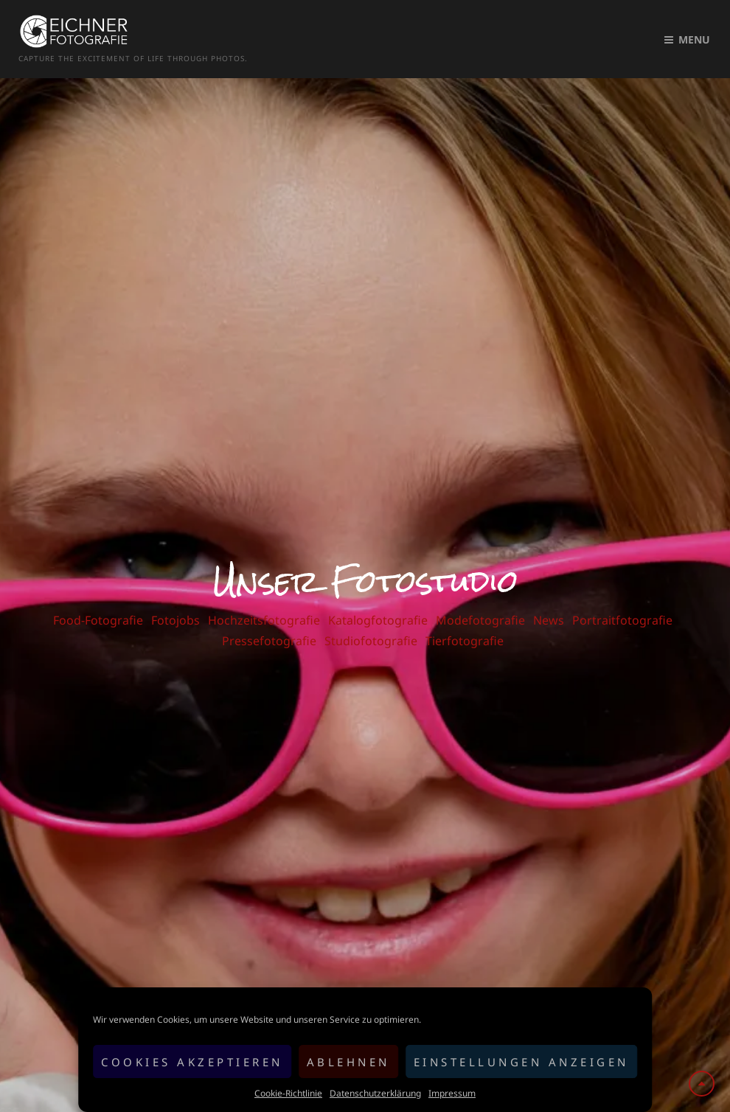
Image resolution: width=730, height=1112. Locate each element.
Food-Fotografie (98, 605)
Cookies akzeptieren (192, 1061)
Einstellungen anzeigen (521, 1061)
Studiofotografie (370, 625)
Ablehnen (348, 1061)
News (548, 605)
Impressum (452, 1093)
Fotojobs (175, 605)
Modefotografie (480, 605)
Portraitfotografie (622, 605)
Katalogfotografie (378, 605)
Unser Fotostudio (365, 566)
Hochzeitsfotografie (264, 605)
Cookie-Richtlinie (288, 1093)
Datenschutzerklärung (375, 1093)
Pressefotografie (269, 625)
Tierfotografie (464, 625)
